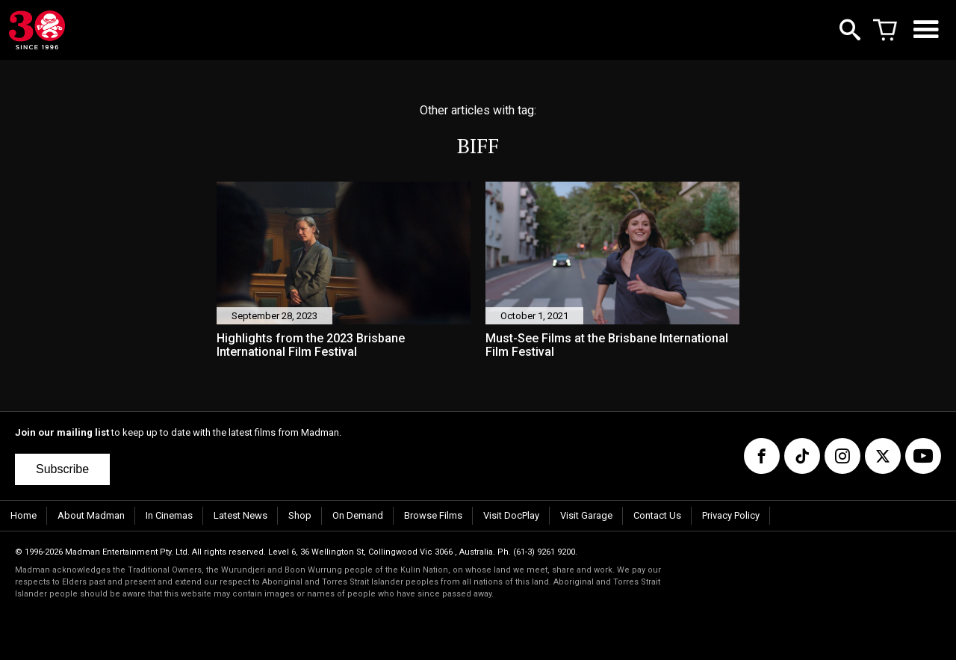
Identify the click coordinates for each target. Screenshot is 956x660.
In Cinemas (169, 515)
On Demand (357, 515)
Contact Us (657, 515)
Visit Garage (586, 515)
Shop (299, 515)
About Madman (91, 515)
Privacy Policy (731, 515)
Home (23, 515)
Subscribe (62, 469)
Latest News (240, 515)
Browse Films (433, 515)
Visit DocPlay (511, 515)
